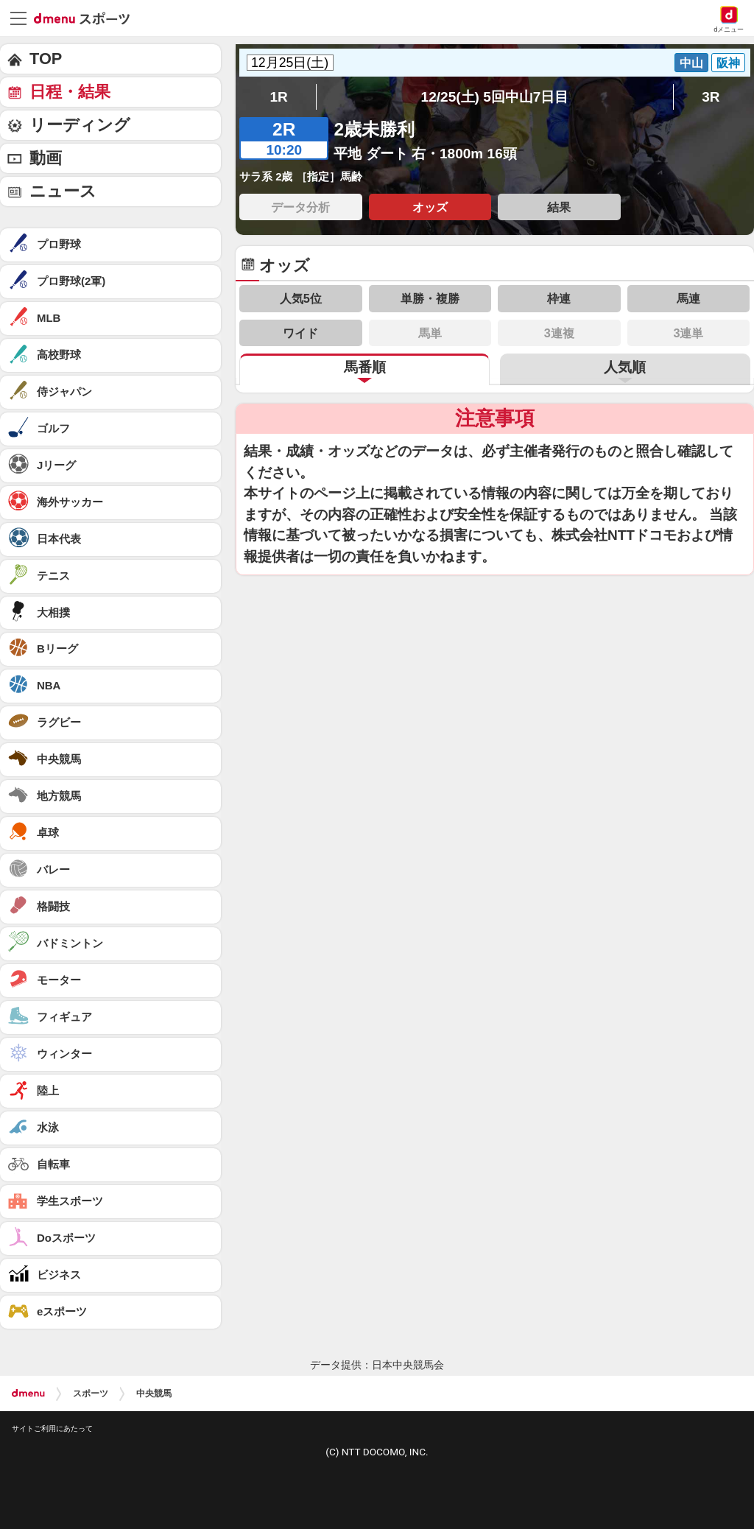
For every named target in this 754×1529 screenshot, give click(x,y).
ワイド (300, 333)
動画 (45, 158)
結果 (559, 207)
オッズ (430, 207)
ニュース (62, 191)
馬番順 (365, 367)
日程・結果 (69, 91)
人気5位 (301, 298)
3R (710, 97)
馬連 (688, 298)
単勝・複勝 (430, 298)
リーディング (79, 125)
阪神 (728, 62)
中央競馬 (154, 1393)
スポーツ (90, 1393)
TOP (45, 58)
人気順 (625, 367)
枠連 (559, 298)
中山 (691, 62)
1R (278, 97)
